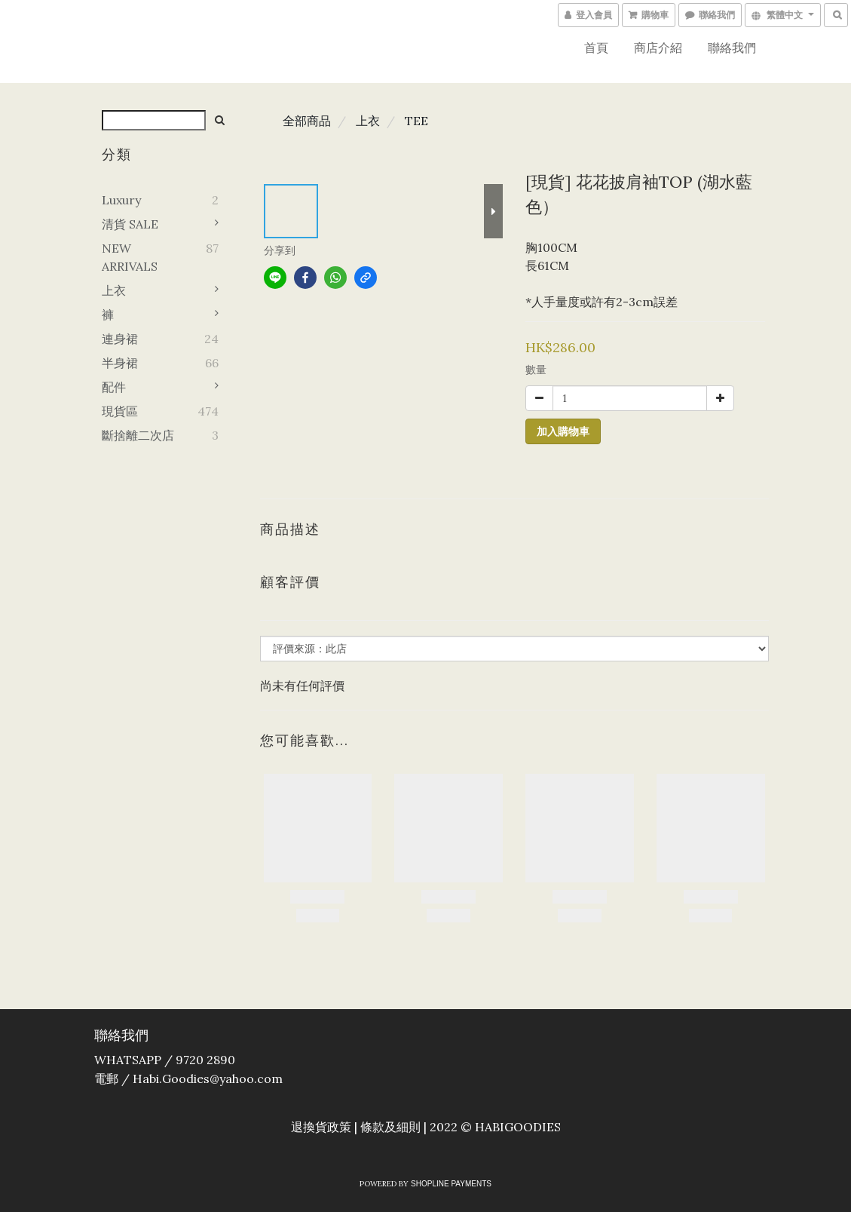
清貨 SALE (130, 224)
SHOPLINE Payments (451, 1184)
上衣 (114, 290)
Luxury (121, 199)
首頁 (596, 47)
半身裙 (120, 362)
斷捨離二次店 (138, 435)
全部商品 (307, 120)
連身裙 (120, 338)
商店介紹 (658, 47)
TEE (416, 120)
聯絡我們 (732, 47)
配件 (114, 386)
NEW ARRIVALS (130, 257)
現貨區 (120, 411)
